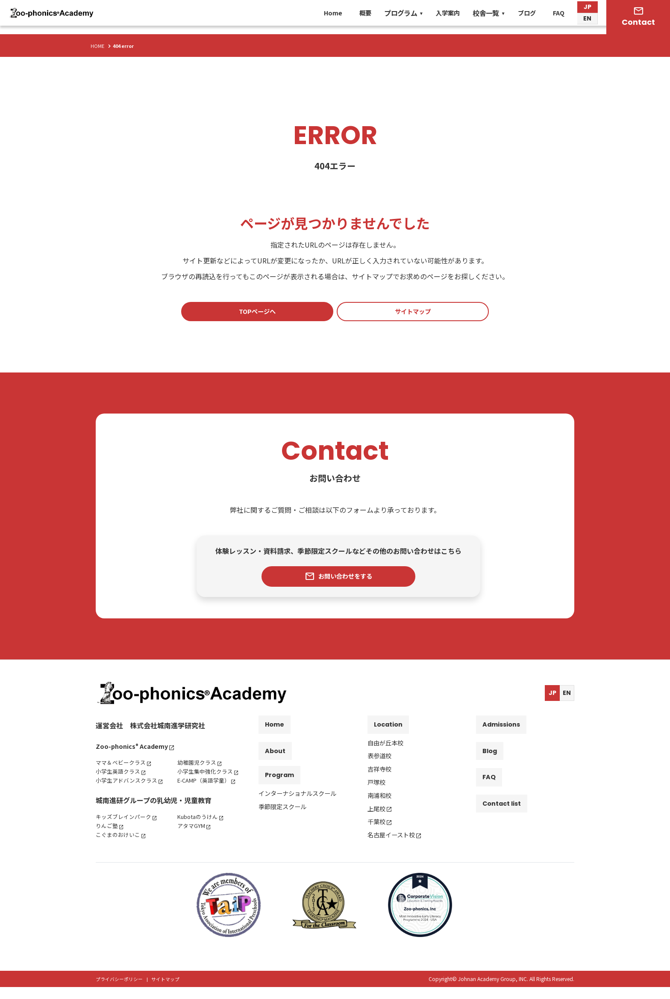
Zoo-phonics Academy (135, 749)
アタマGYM (192, 837)
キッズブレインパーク (126, 828)
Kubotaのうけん (199, 828)
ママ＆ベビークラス (123, 765)
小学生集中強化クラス (207, 774)
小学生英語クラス (120, 774)
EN (586, 23)
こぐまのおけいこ (120, 846)
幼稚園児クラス (198, 765)
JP (587, 10)
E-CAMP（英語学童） (206, 783)
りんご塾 (108, 837)
